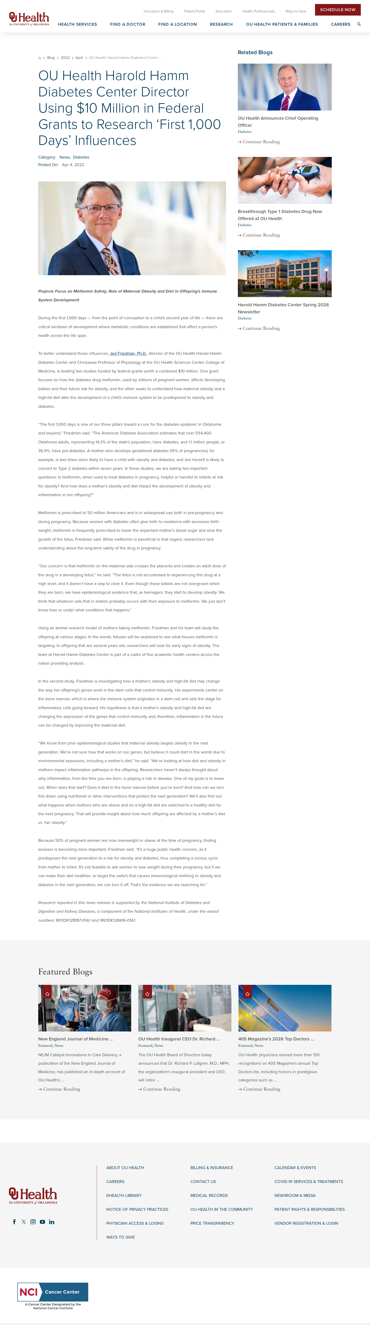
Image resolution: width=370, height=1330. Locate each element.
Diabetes (81, 157)
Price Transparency (212, 1223)
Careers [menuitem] (341, 24)
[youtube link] (42, 1222)
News (64, 157)
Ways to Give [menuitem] (296, 11)
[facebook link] (14, 1222)
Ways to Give (120, 1237)
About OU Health (125, 1167)
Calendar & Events (295, 1167)
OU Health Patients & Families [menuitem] (282, 24)
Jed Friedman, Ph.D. (128, 353)
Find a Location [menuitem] (177, 24)
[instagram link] (33, 1222)
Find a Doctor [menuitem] (127, 24)
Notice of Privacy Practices (137, 1209)
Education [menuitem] (224, 11)
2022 (65, 58)
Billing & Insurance (211, 1167)
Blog (51, 58)
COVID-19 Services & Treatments (308, 1181)
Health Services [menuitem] (77, 24)
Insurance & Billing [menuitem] (158, 11)
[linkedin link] (52, 1222)
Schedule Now (338, 9)
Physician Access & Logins (135, 1223)
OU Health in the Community (221, 1209)
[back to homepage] (39, 58)
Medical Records (209, 1195)
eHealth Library (124, 1195)
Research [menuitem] (221, 24)
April (79, 58)
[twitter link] (24, 1222)
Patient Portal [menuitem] (194, 11)
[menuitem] (359, 24)
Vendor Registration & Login (306, 1223)
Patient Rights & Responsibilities (309, 1209)
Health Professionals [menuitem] (258, 11)
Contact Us (203, 1181)
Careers (115, 1181)
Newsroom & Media (295, 1195)
